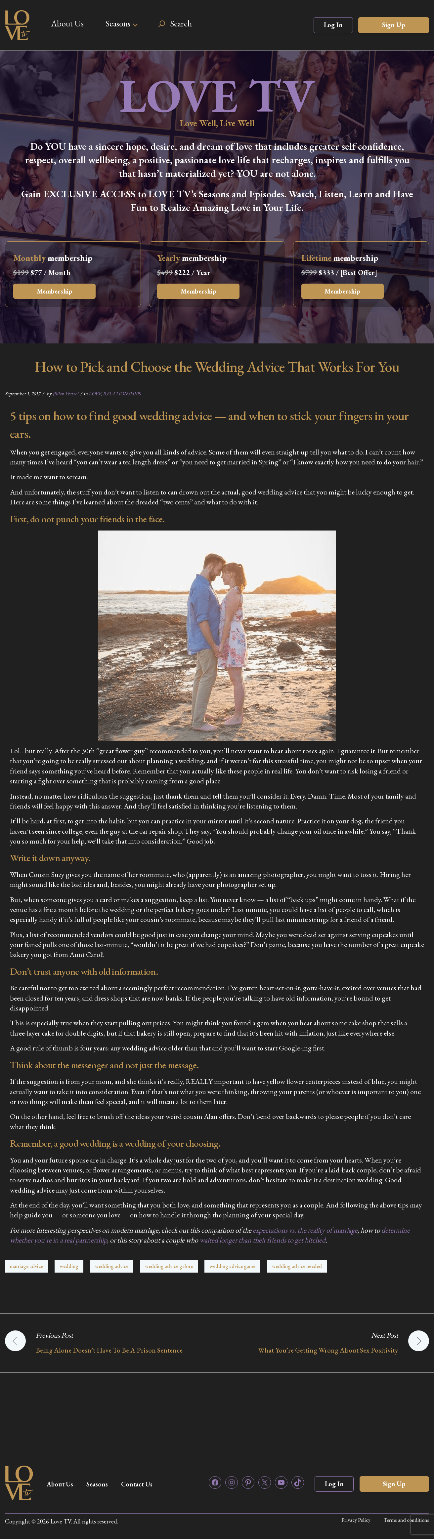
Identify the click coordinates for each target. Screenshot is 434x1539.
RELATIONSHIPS (122, 393)
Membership (55, 291)
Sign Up (393, 24)
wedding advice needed (297, 1266)
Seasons (118, 23)
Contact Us (139, 1484)
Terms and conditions (406, 1520)
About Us (67, 23)
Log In (333, 24)
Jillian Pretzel (65, 393)
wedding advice (111, 1266)
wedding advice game (232, 1266)
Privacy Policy (355, 1520)
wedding (69, 1266)
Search (181, 23)
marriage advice (26, 1266)
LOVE (95, 393)
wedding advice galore (169, 1266)
